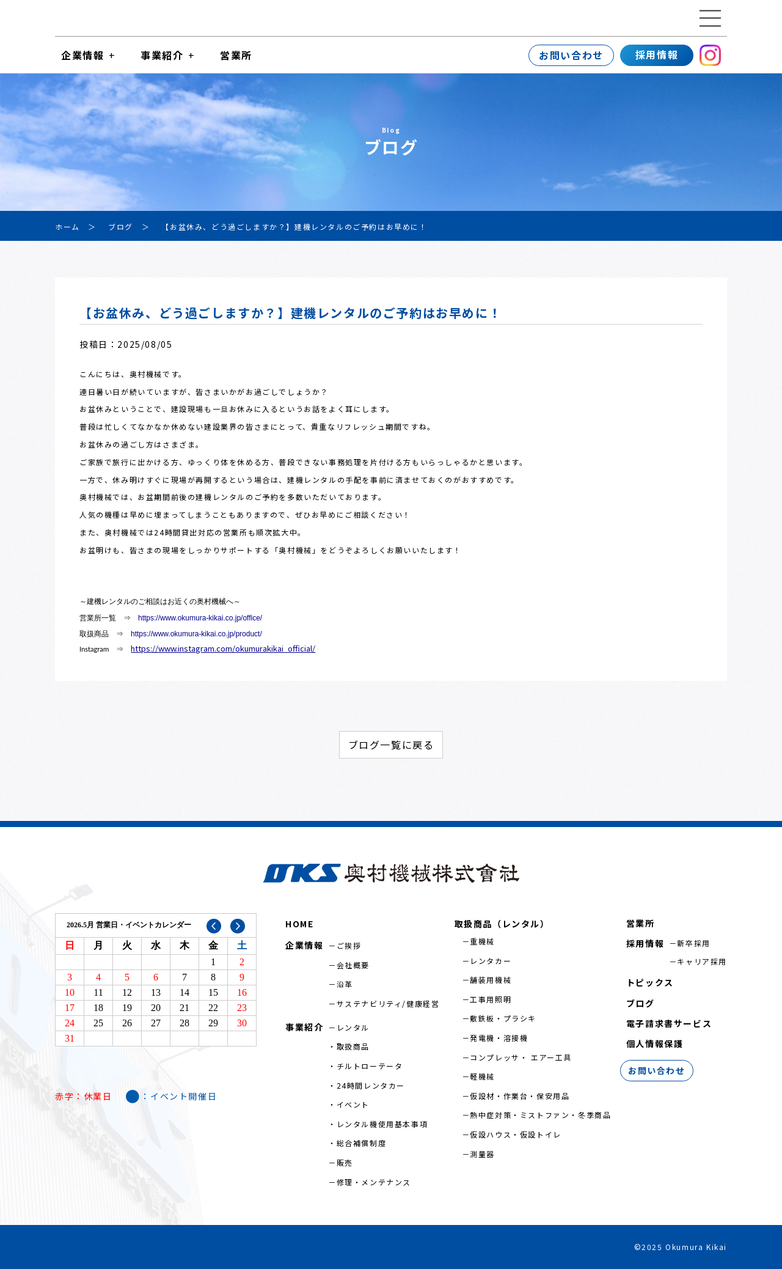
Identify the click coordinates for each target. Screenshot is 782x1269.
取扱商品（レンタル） (502, 924)
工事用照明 (490, 999)
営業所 (236, 55)
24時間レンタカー (371, 1085)
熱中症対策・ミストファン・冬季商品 (540, 1114)
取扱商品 (353, 1046)
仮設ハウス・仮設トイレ (515, 1134)
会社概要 (353, 965)
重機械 (482, 941)
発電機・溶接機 (499, 1037)
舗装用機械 (490, 979)
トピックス (650, 982)
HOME (299, 924)
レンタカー (490, 960)
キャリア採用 (702, 961)
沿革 (345, 984)
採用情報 (656, 54)
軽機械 (482, 1076)
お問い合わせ (571, 55)
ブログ (640, 1003)
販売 (345, 1162)
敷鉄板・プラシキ (503, 1018)
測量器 (482, 1154)
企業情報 (82, 55)
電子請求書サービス (669, 1023)
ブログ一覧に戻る (391, 744)
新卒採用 (693, 943)
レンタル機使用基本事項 (382, 1124)
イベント (353, 1104)
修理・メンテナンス (374, 1182)
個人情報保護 (655, 1043)
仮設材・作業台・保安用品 (519, 1096)
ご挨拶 (349, 945)
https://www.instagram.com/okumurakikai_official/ (223, 648)
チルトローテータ (370, 1066)
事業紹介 (162, 55)
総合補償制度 (362, 1143)
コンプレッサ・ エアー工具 (521, 1057)
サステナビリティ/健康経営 (388, 1003)
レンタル (353, 1027)
